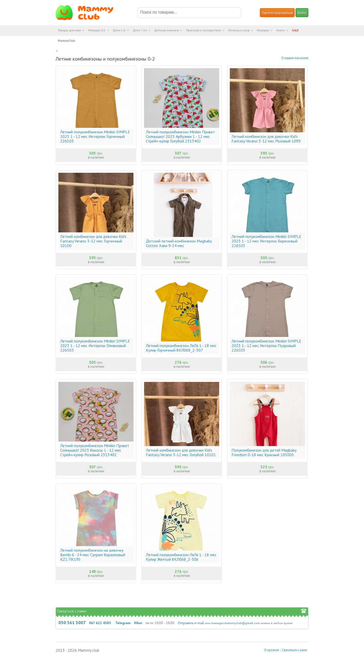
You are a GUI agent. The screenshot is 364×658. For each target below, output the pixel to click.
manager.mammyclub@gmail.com (235, 623)
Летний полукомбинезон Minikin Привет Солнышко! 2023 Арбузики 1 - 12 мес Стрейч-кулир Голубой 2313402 (180, 136)
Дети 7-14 (140, 30)
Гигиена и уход (238, 30)
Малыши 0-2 (96, 30)
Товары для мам (69, 30)
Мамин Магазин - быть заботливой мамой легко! (88, 12)
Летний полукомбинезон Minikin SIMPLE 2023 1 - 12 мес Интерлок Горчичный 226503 (95, 136)
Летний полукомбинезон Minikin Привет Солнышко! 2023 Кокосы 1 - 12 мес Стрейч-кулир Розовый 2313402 (94, 450)
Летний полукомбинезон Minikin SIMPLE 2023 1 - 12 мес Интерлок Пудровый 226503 (266, 345)
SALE (295, 30)
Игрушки (263, 30)
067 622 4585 (100, 623)
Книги (280, 30)
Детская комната (166, 30)
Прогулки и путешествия (203, 30)
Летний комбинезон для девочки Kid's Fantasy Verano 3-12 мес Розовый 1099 (266, 138)
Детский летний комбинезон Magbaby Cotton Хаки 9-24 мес (179, 243)
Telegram (123, 623)
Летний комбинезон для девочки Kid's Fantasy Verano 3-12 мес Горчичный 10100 (93, 241)
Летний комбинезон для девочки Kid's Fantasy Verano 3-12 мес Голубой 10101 (181, 452)
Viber (138, 623)
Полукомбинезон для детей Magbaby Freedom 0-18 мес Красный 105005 (264, 452)
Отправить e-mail (191, 623)
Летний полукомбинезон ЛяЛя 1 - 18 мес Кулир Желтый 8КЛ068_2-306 (181, 557)
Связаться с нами (294, 650)
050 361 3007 (72, 622)
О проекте (271, 650)
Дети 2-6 (119, 30)
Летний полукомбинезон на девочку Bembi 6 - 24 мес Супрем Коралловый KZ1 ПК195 (92, 555)
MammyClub (66, 40)
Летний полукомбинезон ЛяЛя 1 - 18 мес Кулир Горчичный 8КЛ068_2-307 (181, 347)
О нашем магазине (294, 58)
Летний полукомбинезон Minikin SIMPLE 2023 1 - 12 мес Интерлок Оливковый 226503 (95, 345)
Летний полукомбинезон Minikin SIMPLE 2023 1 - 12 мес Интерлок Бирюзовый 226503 (266, 241)
